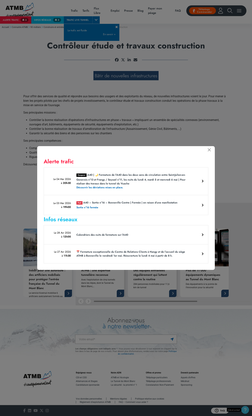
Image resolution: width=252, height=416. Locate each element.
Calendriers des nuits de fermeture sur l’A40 (102, 235)
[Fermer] (209, 150)
